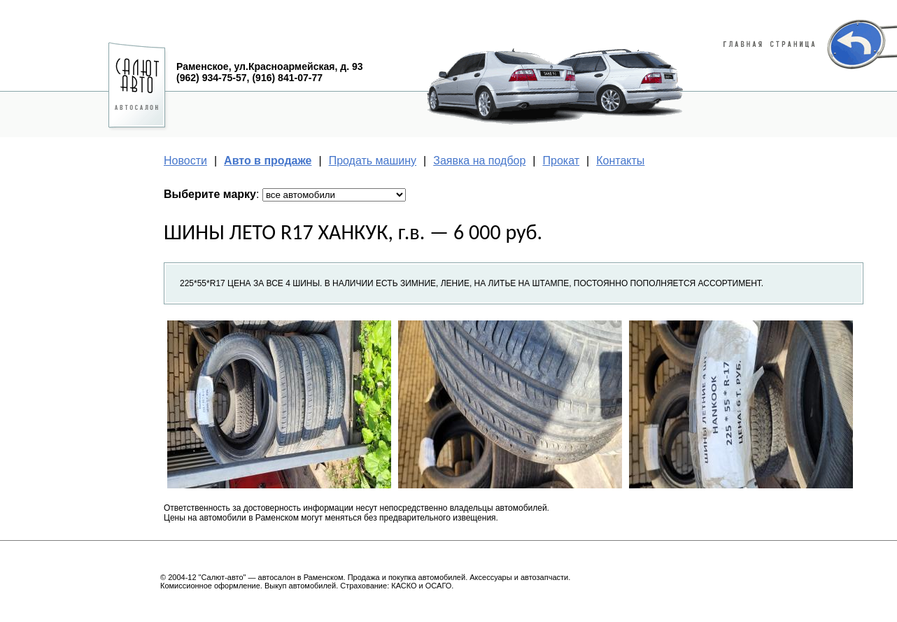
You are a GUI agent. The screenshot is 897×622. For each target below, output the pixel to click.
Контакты (620, 161)
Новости (185, 161)
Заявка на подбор (479, 161)
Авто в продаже (267, 161)
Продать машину (372, 161)
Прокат (561, 161)
